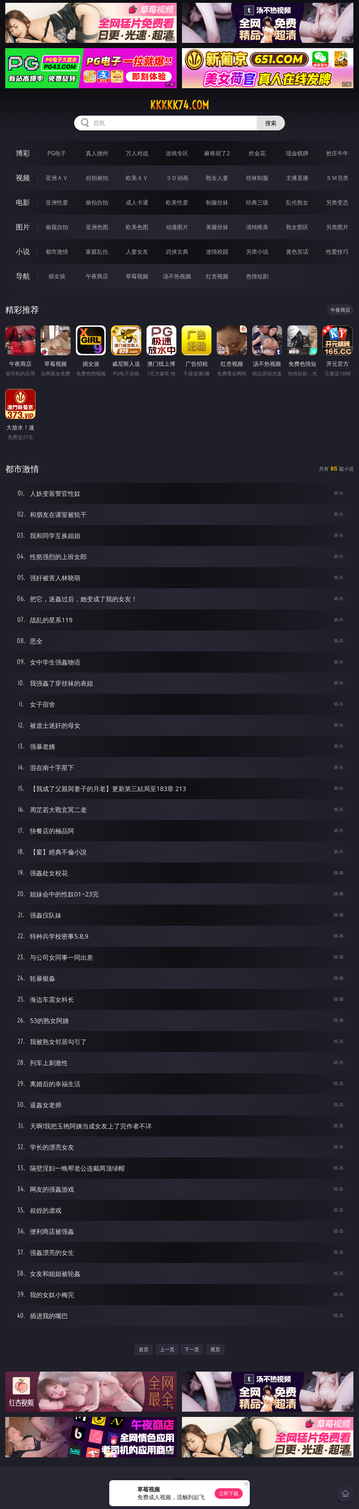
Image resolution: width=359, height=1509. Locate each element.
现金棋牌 (297, 153)
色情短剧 (257, 276)
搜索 (270, 123)
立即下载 (229, 1493)
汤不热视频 (177, 276)
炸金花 (257, 153)
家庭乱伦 (97, 251)
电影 (23, 202)
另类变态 (337, 202)
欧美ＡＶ (137, 178)
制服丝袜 (217, 202)
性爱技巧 (337, 251)
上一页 (167, 1349)
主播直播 (297, 178)
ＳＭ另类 (337, 178)
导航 (23, 276)
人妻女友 (137, 251)
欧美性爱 (177, 202)
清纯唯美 (257, 227)
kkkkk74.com (179, 105)
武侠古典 (177, 251)
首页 (144, 1349)
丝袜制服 (257, 178)
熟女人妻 (217, 178)
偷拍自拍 (97, 202)
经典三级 (257, 202)
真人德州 (97, 153)
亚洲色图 (97, 227)
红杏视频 (217, 276)
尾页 (215, 1349)
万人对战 (137, 153)
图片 (23, 227)
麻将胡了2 (217, 153)
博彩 (23, 153)
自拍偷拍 (97, 178)
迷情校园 (217, 251)
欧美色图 (137, 227)
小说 (23, 251)
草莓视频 (137, 276)
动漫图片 (177, 227)
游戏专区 (177, 153)
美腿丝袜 (217, 227)
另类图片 (337, 227)
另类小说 (257, 251)
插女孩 (56, 276)
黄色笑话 (297, 251)
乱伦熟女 (297, 202)
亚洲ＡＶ (57, 178)
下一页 (191, 1349)
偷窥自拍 (57, 227)
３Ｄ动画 (177, 178)
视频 (23, 177)
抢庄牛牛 (337, 153)
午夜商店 (97, 276)
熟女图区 (297, 227)
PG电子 (56, 153)
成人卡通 (137, 202)
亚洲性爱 (57, 202)
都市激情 (57, 251)
